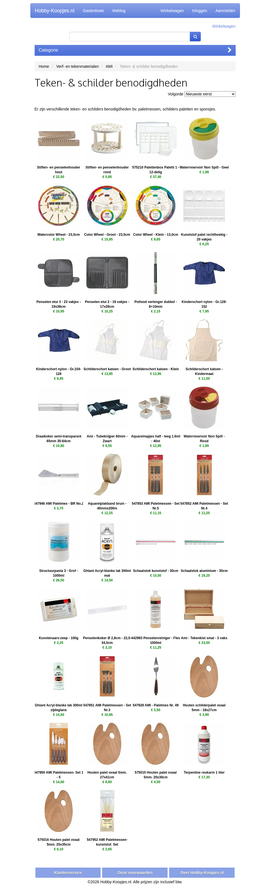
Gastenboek (93, 10)
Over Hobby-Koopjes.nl (202, 872)
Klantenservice (68, 872)
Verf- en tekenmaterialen (77, 66)
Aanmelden (225, 10)
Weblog (118, 10)
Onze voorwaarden (135, 872)
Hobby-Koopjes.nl (55, 10)
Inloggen (199, 10)
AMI (109, 66)
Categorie (135, 50)
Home (44, 66)
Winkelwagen (172, 10)
